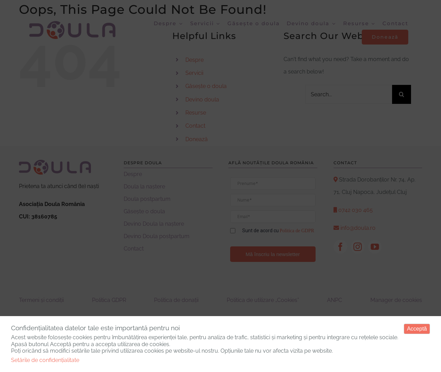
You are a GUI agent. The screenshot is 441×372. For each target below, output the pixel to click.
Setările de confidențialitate (45, 360)
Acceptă (417, 329)
